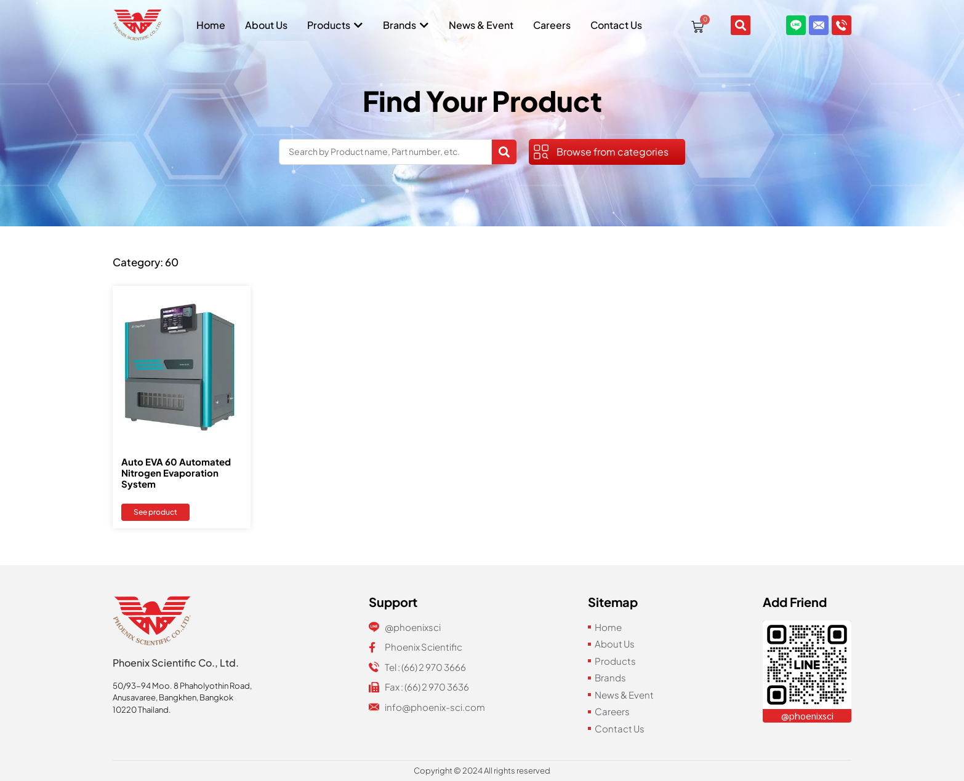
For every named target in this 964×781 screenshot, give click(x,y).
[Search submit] (504, 152)
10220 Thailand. (142, 710)
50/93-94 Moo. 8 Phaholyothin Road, (182, 686)
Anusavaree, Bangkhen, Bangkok (173, 697)
